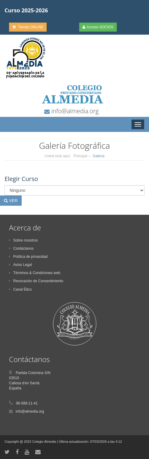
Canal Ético (20, 289)
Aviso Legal (20, 265)
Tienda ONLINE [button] (27, 27)
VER (11, 200)
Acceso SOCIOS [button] (97, 27)
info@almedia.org (74, 111)
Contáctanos (21, 248)
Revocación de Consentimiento (36, 281)
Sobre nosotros (23, 240)
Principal (80, 156)
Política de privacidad (28, 256)
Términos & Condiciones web (34, 273)
